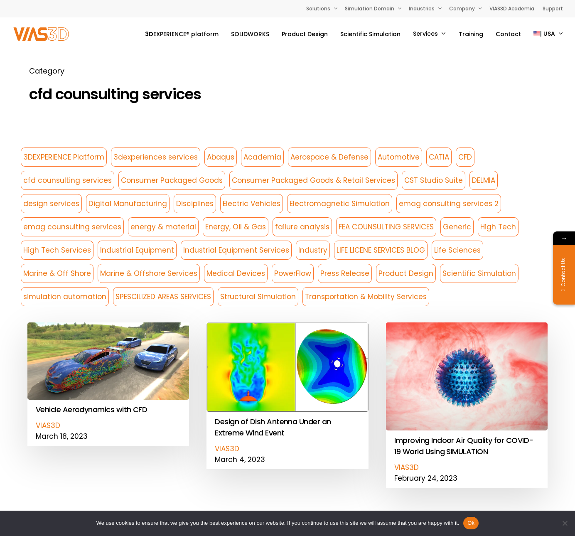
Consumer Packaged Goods (172, 180)
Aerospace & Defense (329, 157)
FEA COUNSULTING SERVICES (386, 227)
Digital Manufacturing (127, 204)
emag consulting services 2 (449, 204)
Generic (457, 227)
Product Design (405, 273)
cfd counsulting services (67, 180)
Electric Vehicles (251, 204)
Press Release (344, 273)
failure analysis (302, 227)
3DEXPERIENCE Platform (63, 157)
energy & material (163, 227)
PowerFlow (292, 273)
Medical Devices (235, 273)
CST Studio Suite (433, 180)
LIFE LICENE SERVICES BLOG (381, 250)
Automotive (399, 157)
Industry (312, 250)
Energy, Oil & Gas (235, 227)
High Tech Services (57, 250)
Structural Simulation (258, 297)
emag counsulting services (72, 227)
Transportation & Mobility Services (366, 297)
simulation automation (64, 297)
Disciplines (195, 204)
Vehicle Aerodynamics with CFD (91, 435)
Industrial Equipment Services (236, 250)
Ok (470, 523)
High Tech (498, 227)
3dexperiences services (155, 157)
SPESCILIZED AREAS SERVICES (163, 297)
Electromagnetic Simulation (340, 204)
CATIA (439, 157)
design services (51, 204)
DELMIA (483, 180)
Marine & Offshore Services (148, 273)
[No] (564, 523)
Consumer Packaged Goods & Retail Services (313, 180)
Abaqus (220, 157)
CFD (465, 157)
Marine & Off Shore (57, 273)
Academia (262, 157)
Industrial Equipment (137, 250)
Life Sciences (457, 250)
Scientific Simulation (479, 273)
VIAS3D (48, 452)
